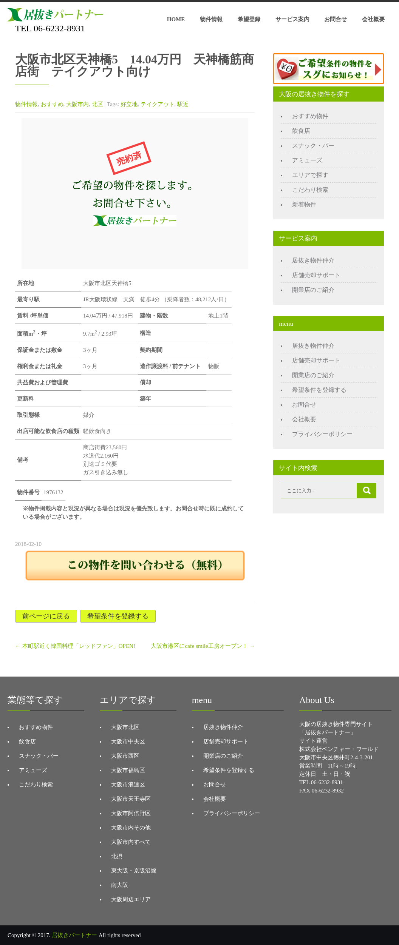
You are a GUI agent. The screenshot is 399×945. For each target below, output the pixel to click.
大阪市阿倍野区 (131, 813)
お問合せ (335, 19)
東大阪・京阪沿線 (133, 871)
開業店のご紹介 (313, 290)
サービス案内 (292, 19)
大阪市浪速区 (128, 785)
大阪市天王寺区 (131, 799)
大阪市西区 (125, 756)
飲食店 (301, 131)
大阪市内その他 (131, 828)
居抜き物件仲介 (313, 260)
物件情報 (211, 19)
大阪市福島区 (128, 770)
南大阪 (119, 885)
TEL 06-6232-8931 (50, 28)
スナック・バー (313, 145)
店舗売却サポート (316, 275)
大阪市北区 (125, 727)
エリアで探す (310, 175)
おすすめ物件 (310, 116)
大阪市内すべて (131, 842)
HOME (176, 19)
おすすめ (52, 104)
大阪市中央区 (128, 741)
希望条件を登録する (117, 616)
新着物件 (304, 204)
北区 (97, 104)
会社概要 (373, 19)
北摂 (116, 856)
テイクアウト (158, 104)
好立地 (129, 104)
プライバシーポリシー (322, 434)
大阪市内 (77, 104)
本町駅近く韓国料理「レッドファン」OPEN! (75, 646)
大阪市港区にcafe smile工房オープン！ (203, 646)
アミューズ (307, 160)
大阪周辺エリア (131, 899)
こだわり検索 (310, 190)
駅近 (183, 104)
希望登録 (249, 19)
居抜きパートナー (74, 935)
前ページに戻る (46, 616)
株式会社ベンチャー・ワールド (339, 749)
